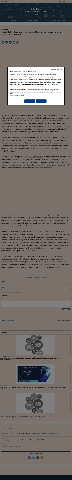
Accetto (41, 101)
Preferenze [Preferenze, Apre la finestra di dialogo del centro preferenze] (30, 101)
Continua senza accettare (56, 69)
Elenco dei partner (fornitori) (17, 95)
